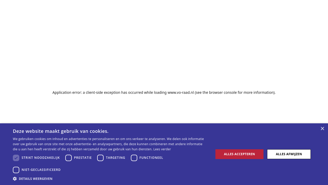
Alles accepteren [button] (239, 154)
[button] (110, 178)
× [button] (322, 129)
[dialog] (164, 154)
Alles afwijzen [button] (289, 154)
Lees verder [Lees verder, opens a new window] (162, 149)
